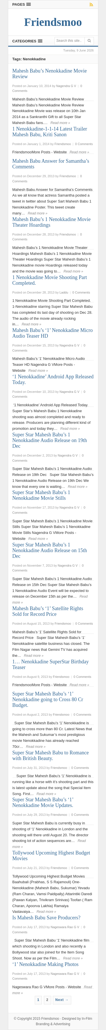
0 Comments (84, 144)
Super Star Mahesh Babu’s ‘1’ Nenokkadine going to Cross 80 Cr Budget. (47, 699)
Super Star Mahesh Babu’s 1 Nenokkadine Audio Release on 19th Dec (49, 440)
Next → (62, 1000)
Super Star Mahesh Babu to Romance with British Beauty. (50, 755)
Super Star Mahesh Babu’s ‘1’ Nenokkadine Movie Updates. (42, 802)
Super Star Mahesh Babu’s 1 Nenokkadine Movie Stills (41, 495)
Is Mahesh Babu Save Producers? (46, 917)
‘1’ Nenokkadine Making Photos (45, 964)
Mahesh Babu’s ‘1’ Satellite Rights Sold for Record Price (47, 611)
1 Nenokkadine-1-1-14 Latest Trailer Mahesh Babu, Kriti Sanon (49, 131)
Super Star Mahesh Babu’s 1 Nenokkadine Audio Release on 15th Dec (49, 550)
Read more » (60, 123)
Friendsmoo (50, 1019)
